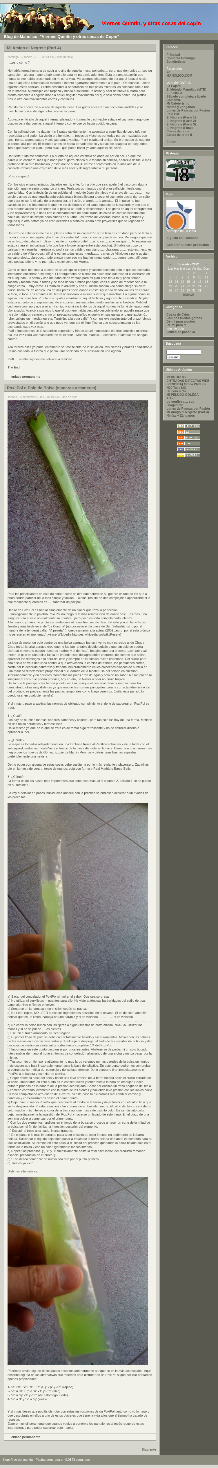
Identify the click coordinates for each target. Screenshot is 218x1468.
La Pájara (173, 86)
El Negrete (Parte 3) (181, 124)
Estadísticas (175, 61)
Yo (168, 72)
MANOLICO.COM (179, 75)
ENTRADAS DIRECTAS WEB (187, 380)
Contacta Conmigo (180, 58)
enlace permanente (25, 376)
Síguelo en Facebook (182, 238)
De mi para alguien (180, 321)
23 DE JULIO (176, 377)
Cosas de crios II (179, 134)
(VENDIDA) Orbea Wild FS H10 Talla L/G (186, 385)
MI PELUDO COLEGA (182, 394)
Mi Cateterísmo (177, 103)
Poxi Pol (172, 114)
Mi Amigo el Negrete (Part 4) (187, 412)
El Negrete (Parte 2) (181, 121)
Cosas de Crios (178, 314)
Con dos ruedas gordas (184, 318)
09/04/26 (189, 294)
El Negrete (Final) (179, 127)
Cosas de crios (177, 131)
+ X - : (170, 398)
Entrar (171, 141)
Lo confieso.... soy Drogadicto (180, 403)
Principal (173, 54)
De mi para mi (176, 325)
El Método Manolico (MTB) (186, 89)
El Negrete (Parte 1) (181, 117)
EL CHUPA (174, 93)
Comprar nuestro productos (187, 245)
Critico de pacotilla (180, 332)
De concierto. (176, 391)
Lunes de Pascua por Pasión (188, 110)
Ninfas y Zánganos (180, 107)
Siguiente (149, 1449)
